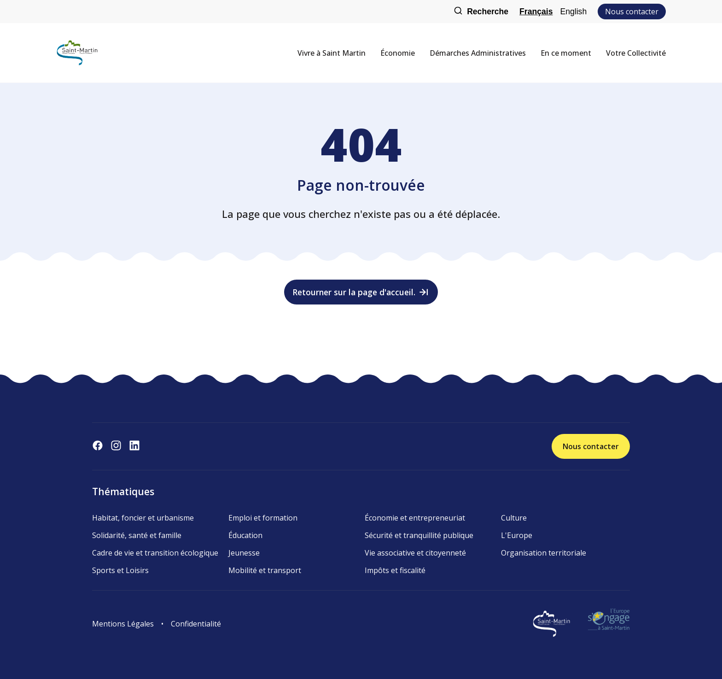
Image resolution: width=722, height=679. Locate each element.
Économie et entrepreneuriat (415, 518)
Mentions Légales (123, 624)
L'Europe (516, 535)
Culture (514, 518)
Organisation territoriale (543, 553)
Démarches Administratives (478, 53)
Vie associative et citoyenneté (415, 553)
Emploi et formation (262, 518)
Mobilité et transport (264, 570)
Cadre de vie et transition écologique (155, 553)
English (573, 11)
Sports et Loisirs (120, 570)
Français (536, 11)
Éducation (245, 535)
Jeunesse (244, 553)
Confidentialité (196, 624)
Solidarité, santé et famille (136, 535)
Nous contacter (631, 11)
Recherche (481, 12)
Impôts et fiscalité (395, 570)
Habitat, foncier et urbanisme (143, 518)
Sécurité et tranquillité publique (419, 535)
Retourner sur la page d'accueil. (361, 292)
